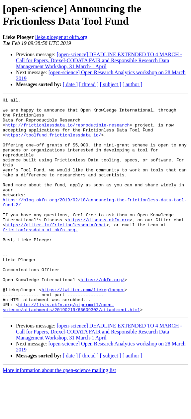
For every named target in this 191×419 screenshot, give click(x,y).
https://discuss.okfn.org (98, 245)
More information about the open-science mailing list (59, 413)
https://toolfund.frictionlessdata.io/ (53, 143)
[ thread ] (89, 84)
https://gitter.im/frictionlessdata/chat (55, 251)
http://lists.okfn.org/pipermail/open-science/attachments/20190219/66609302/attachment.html (71, 349)
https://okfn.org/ (102, 316)
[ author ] (133, 84)
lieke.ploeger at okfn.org (61, 37)
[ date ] (70, 84)
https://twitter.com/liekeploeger (83, 328)
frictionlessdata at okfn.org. (40, 257)
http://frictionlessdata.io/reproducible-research (67, 131)
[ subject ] (110, 84)
